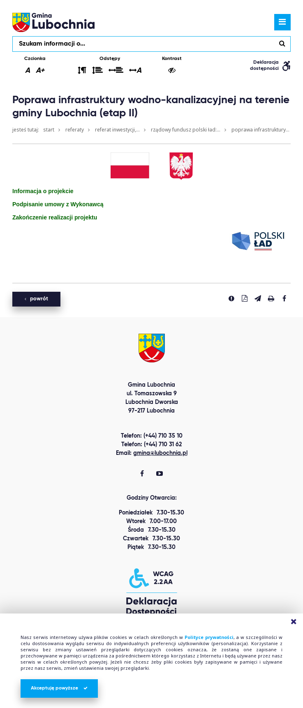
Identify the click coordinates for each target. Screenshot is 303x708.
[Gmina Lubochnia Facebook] (142, 474)
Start (48, 129)
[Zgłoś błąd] (231, 298)
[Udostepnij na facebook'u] (284, 298)
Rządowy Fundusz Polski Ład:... (185, 129)
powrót (36, 299)
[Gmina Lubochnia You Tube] (159, 474)
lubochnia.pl (53, 22)
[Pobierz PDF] (244, 298)
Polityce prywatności (209, 637)
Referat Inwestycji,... (117, 129)
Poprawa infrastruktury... (260, 129)
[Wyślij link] (257, 298)
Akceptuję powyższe (59, 688)
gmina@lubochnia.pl (160, 453)
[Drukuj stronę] (271, 298)
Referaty (74, 129)
